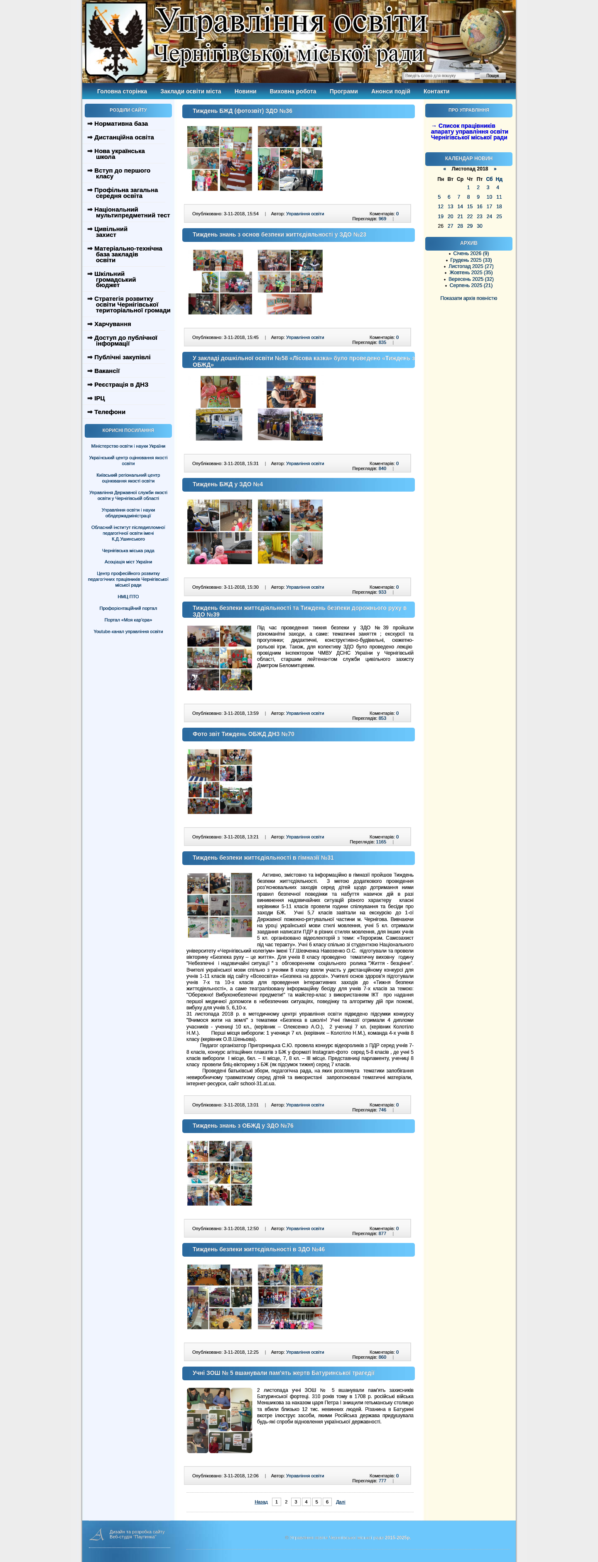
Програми (344, 91)
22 (470, 216)
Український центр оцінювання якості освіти (128, 460)
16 (479, 207)
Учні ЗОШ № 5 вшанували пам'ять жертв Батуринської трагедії (284, 1372)
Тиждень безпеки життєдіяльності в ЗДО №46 (259, 1249)
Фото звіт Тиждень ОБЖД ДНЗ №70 (243, 734)
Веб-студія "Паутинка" (133, 1536)
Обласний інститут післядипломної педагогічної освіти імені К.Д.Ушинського (128, 533)
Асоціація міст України (128, 561)
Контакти (437, 91)
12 (441, 207)
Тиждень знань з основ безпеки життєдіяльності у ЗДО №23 (279, 234)
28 (460, 226)
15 (470, 207)
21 (460, 216)
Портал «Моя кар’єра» (128, 619)
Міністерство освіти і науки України (128, 446)
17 (489, 207)
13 (450, 207)
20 (450, 216)
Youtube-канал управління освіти (128, 631)
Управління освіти (305, 213)
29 (470, 226)
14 (460, 207)
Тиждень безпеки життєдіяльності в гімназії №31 (263, 857)
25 (499, 216)
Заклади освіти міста (190, 91)
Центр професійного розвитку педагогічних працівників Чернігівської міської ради (128, 579)
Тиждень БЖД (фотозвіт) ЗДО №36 (242, 110)
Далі (340, 1501)
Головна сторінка (122, 91)
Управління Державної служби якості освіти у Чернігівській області (128, 495)
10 (489, 197)
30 (479, 226)
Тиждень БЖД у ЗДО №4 (228, 484)
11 (499, 197)
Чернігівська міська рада (128, 550)
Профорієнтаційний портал (128, 608)
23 (479, 216)
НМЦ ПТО (128, 596)
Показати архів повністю (469, 298)
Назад (261, 1501)
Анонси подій (390, 91)
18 (499, 207)
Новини (246, 91)
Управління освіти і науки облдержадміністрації (128, 512)
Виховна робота (293, 91)
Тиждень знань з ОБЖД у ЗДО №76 (243, 1125)
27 (450, 226)
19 (441, 216)
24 (489, 216)
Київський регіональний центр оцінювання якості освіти (128, 478)
